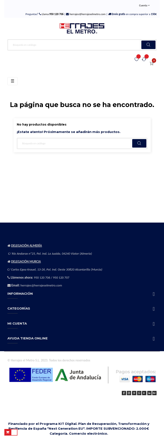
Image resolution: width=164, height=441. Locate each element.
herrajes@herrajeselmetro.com (87, 14)
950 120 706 (42, 277)
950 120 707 (61, 277)
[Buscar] (82, 45)
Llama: (52, 14)
